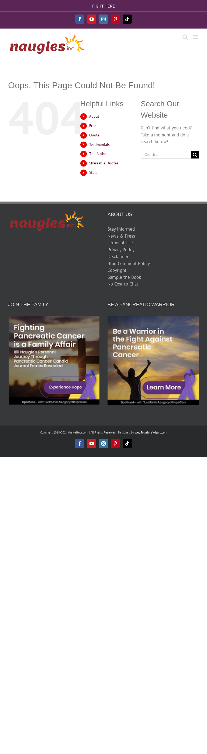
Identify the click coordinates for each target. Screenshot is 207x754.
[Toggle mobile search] (185, 37)
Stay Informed (121, 229)
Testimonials (99, 144)
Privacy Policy (121, 250)
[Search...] (166, 154)
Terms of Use (120, 243)
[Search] (195, 154)
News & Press (121, 236)
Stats (93, 172)
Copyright (117, 270)
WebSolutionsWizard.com (151, 432)
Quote (94, 135)
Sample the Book (124, 277)
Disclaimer (118, 256)
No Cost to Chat (123, 284)
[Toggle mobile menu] (196, 37)
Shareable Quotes (103, 163)
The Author (98, 153)
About (94, 116)
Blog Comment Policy (129, 263)
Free (92, 125)
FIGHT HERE (103, 6)
